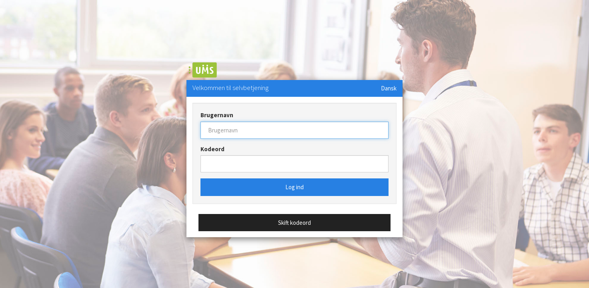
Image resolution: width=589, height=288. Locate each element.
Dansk (389, 88)
